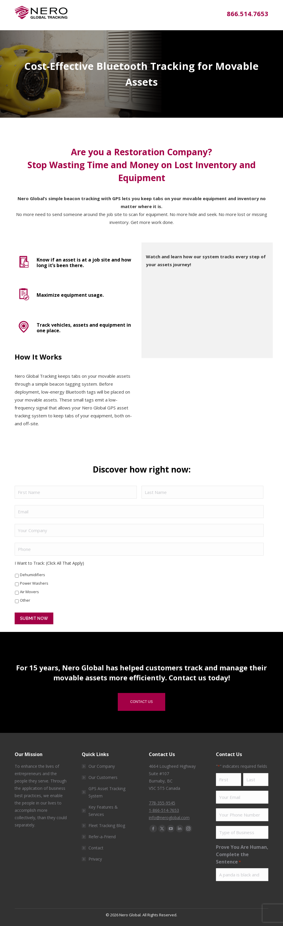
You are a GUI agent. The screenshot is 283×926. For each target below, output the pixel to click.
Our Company (101, 766)
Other (25, 600)
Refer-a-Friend (102, 836)
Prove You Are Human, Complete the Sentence (242, 855)
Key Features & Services (103, 810)
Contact (95, 848)
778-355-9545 (162, 803)
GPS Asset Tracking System (106, 792)
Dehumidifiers (32, 574)
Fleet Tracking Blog (106, 825)
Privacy (95, 859)
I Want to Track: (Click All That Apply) (49, 563)
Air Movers (29, 591)
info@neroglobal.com (169, 817)
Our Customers (102, 777)
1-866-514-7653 (164, 810)
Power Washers (34, 583)
